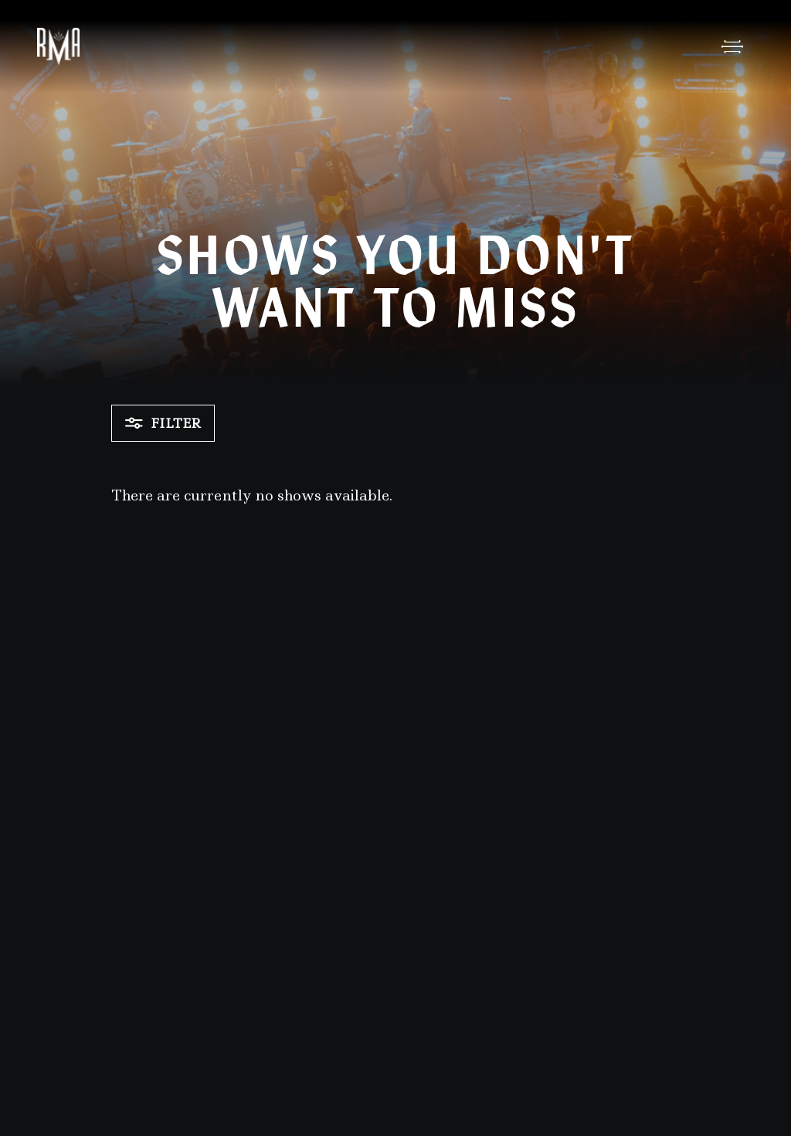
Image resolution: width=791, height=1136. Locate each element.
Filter (163, 423)
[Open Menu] (732, 46)
